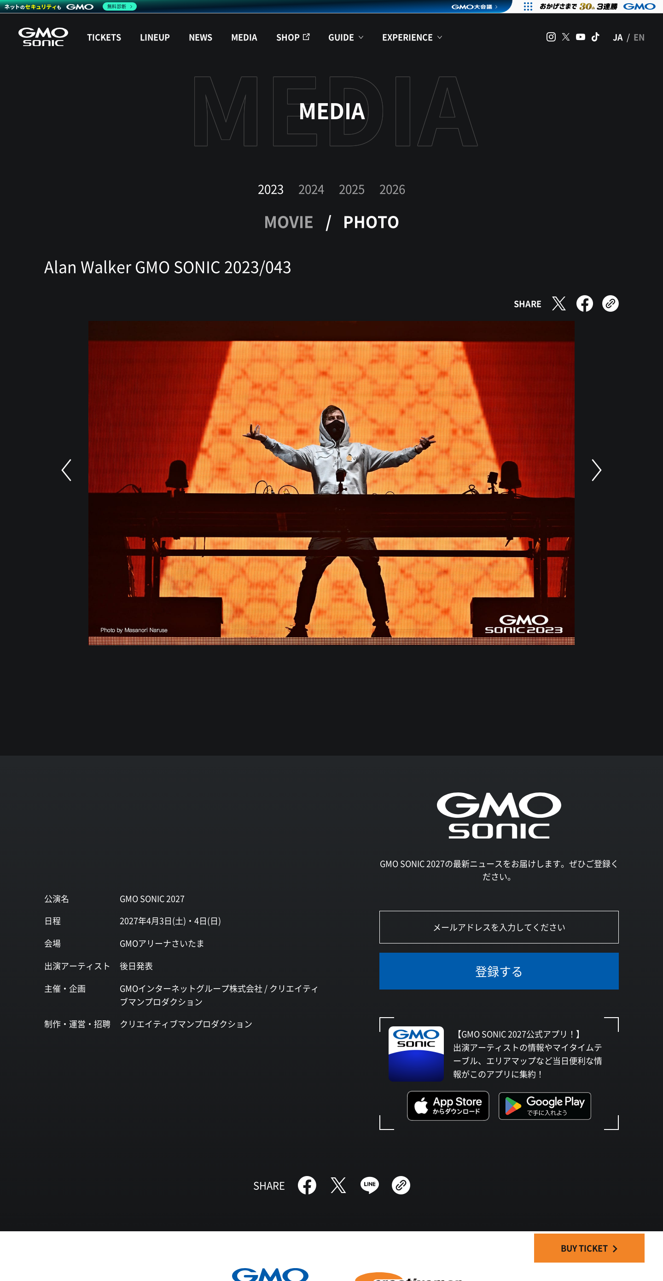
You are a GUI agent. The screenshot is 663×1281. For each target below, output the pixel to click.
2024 (311, 188)
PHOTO (371, 221)
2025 (352, 188)
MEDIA (244, 37)
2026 (392, 188)
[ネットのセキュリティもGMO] (70, 6)
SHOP (288, 37)
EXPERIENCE (407, 37)
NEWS (200, 37)
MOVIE (289, 221)
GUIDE (341, 37)
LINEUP (155, 37)
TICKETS (104, 37)
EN (639, 37)
